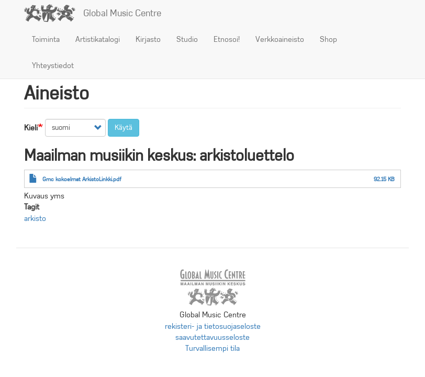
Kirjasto (148, 39)
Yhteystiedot (53, 65)
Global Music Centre (122, 13)
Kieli (31, 127)
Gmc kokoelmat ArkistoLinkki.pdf (81, 179)
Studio (187, 39)
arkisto (35, 218)
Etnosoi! (227, 39)
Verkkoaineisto (279, 39)
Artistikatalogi (97, 39)
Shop (328, 39)
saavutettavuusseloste (212, 337)
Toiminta (46, 39)
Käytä (123, 127)
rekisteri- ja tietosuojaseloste (213, 326)
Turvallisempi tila (212, 348)
